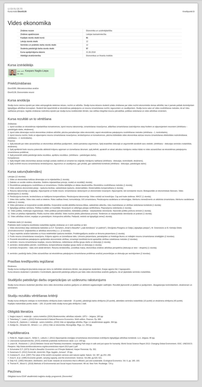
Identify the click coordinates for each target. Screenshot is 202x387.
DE (18, 9)
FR (21, 9)
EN (11, 9)
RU (15, 9)
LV (9, 9)
